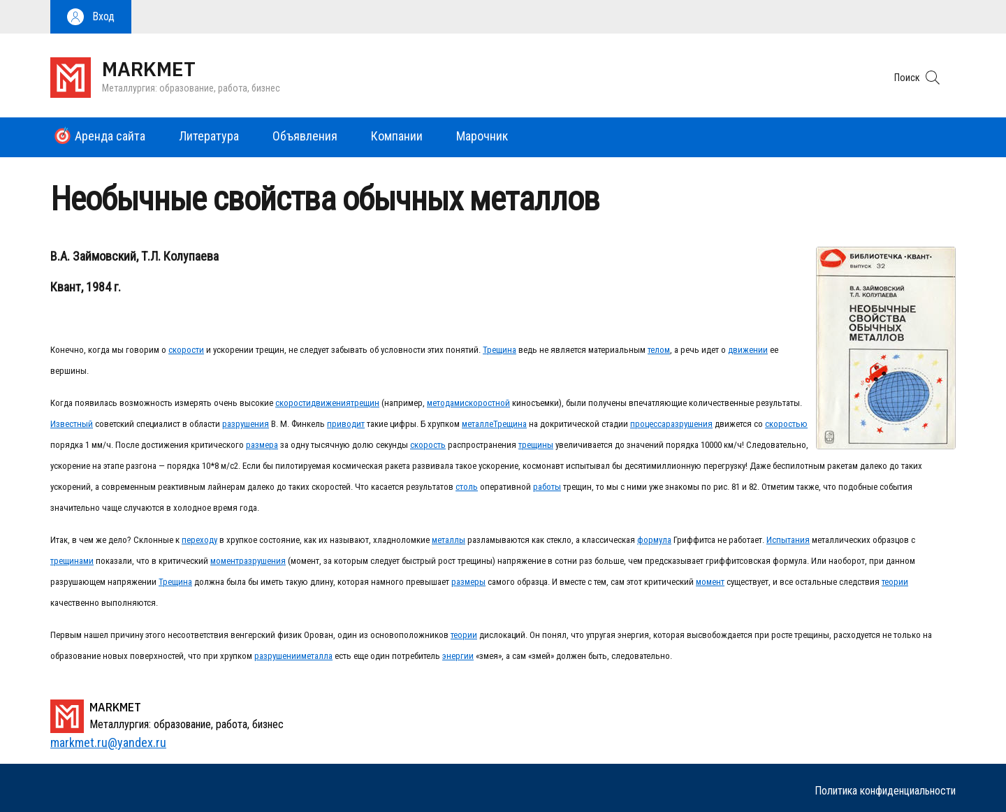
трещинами (72, 561)
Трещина (499, 350)
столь (466, 486)
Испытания (788, 540)
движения (331, 403)
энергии (458, 656)
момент (224, 561)
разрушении (277, 656)
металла (317, 656)
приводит (346, 424)
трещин (365, 403)
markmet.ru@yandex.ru (108, 742)
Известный (71, 424)
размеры (468, 582)
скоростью (786, 424)
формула (654, 540)
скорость (428, 445)
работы (547, 486)
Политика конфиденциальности (885, 790)
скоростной (487, 403)
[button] (90, 17)
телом (659, 350)
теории (895, 582)
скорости (186, 350)
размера (262, 445)
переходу (199, 540)
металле (477, 424)
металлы (448, 540)
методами (446, 403)
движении (748, 350)
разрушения (245, 424)
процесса (648, 424)
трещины (535, 445)
